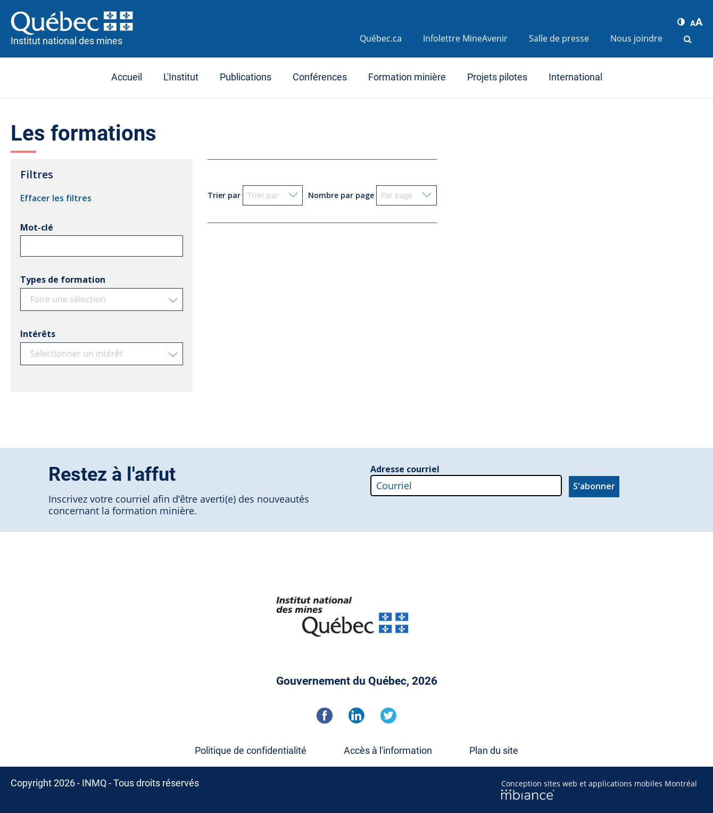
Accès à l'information (388, 750)
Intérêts (37, 334)
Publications (245, 77)
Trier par (224, 195)
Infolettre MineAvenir (465, 38)
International (575, 77)
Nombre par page (341, 195)
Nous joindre (636, 38)
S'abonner (594, 486)
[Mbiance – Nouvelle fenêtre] (601, 795)
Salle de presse (559, 38)
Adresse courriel (405, 469)
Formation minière (407, 77)
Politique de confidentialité (250, 750)
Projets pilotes (497, 77)
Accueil (126, 77)
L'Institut (180, 77)
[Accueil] (180, 23)
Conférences (320, 77)
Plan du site (493, 750)
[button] (681, 22)
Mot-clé (36, 227)
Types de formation (62, 279)
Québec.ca (381, 38)
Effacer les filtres (56, 198)
